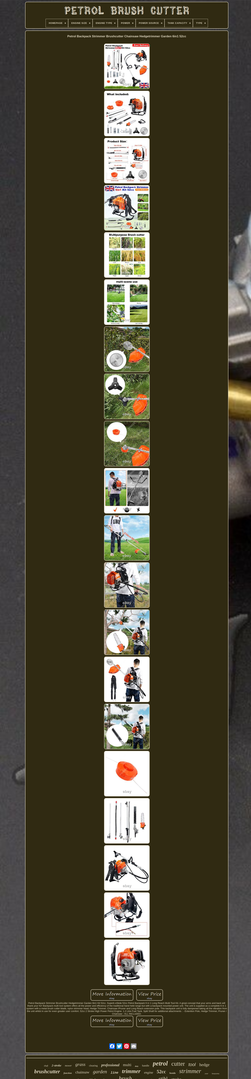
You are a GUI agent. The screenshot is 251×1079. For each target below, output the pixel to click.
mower (68, 1065)
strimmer (190, 1071)
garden (100, 1071)
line (114, 1073)
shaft (46, 1065)
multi (127, 1065)
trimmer (131, 1071)
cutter (178, 1064)
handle (145, 1065)
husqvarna (215, 1074)
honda (173, 1073)
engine (148, 1072)
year (206, 1073)
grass (80, 1064)
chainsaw (82, 1072)
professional (110, 1065)
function (68, 1073)
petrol (160, 1063)
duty (137, 1066)
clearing (93, 1065)
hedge (204, 1064)
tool (192, 1064)
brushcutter (47, 1071)
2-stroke (56, 1065)
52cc (161, 1071)
